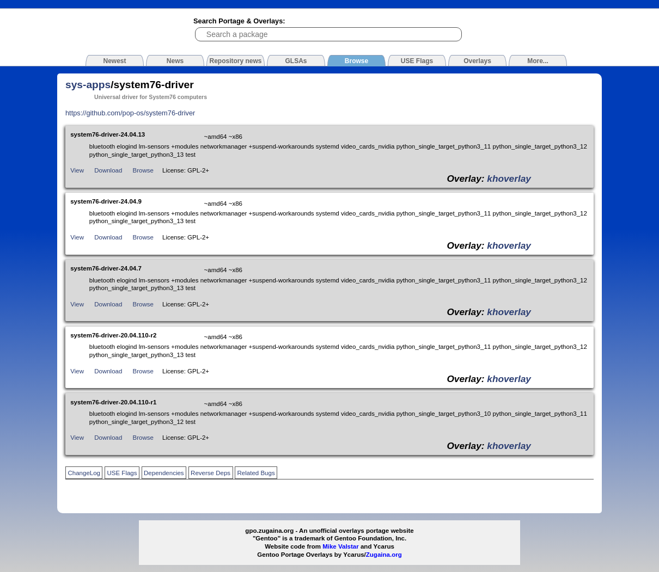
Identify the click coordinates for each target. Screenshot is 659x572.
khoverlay (509, 178)
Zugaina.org (384, 554)
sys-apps (88, 84)
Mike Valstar (340, 546)
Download (108, 170)
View (77, 170)
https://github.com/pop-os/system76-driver (130, 113)
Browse (143, 170)
